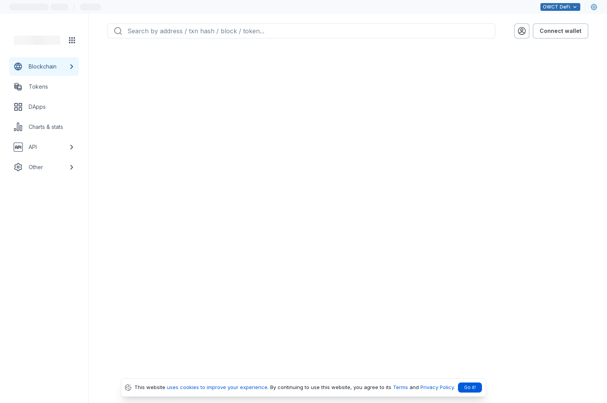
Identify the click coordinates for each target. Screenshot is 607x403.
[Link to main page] (37, 40)
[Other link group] (44, 167)
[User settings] (594, 7)
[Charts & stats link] (44, 127)
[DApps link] (44, 107)
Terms (400, 387)
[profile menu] (522, 31)
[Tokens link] (44, 86)
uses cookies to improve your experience (217, 387)
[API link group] (44, 147)
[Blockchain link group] (44, 66)
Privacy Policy (437, 387)
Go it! (470, 387)
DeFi (560, 7)
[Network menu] (72, 40)
